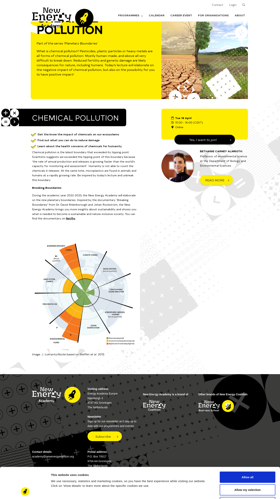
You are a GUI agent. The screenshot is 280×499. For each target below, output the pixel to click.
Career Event (181, 15)
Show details (204, 491)
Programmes (130, 15)
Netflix (70, 218)
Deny (247, 473)
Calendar (156, 15)
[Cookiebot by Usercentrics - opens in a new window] (25, 491)
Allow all (248, 448)
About (240, 15)
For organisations (213, 15)
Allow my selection (247, 460)
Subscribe (103, 436)
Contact (217, 5)
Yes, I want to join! (203, 139)
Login (232, 5)
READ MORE (214, 180)
